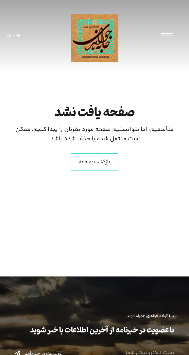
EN (9, 35)
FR (18, 35)
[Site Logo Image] (94, 38)
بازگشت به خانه (94, 162)
